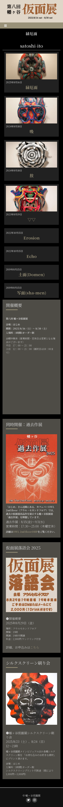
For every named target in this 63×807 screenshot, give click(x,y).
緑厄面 (32, 87)
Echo (32, 256)
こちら (34, 647)
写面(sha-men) (31, 293)
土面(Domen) (31, 274)
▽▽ (32, 219)
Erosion (32, 238)
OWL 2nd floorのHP (25, 531)
